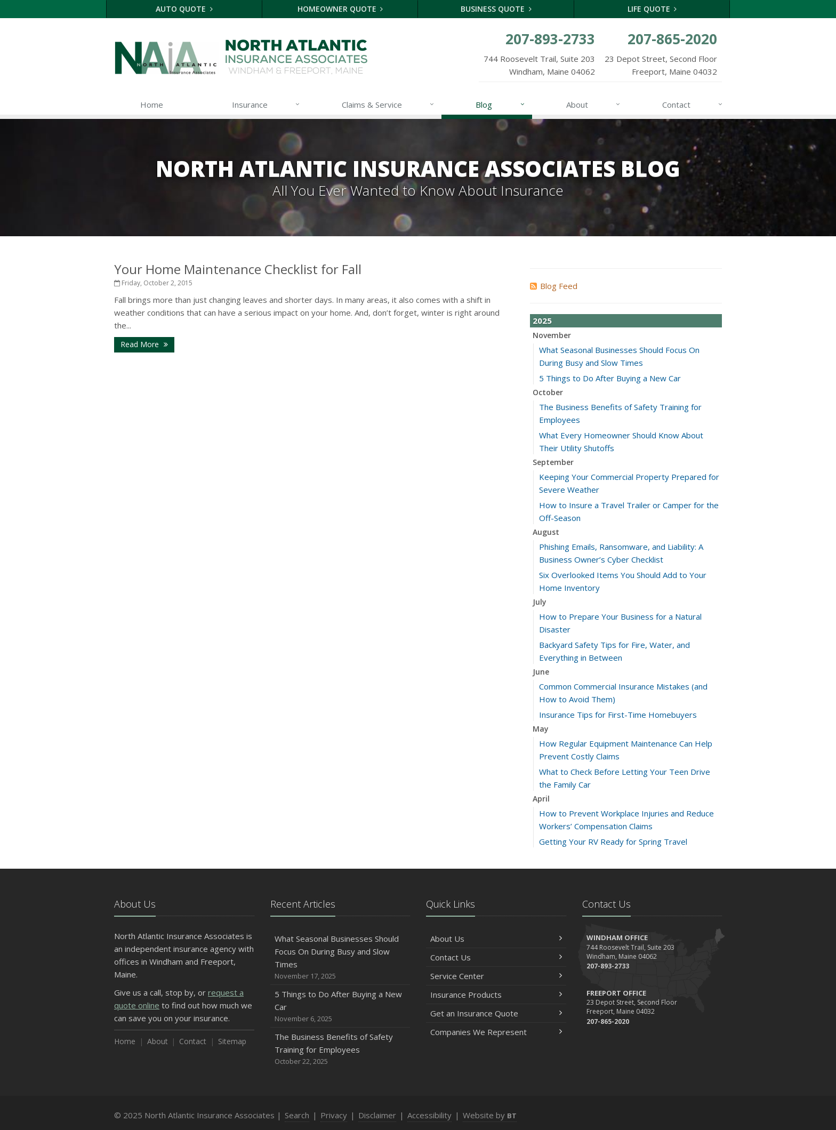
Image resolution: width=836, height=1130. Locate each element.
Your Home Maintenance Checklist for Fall (237, 269)
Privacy (333, 1115)
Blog (500, 104)
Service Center (496, 976)
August (546, 532)
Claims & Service (388, 104)
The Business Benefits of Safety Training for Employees (340, 1049)
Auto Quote (184, 9)
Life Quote (652, 9)
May (541, 729)
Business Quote (496, 9)
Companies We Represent (496, 1032)
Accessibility (429, 1115)
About (593, 104)
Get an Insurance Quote (496, 1013)
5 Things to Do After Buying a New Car (610, 378)
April (541, 799)
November (552, 335)
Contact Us (496, 957)
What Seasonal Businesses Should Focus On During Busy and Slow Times (340, 957)
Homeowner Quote (340, 9)
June (541, 672)
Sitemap (232, 1041)
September (553, 462)
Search (297, 1115)
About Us (496, 938)
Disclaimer (377, 1115)
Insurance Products (496, 994)
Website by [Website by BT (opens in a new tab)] (490, 1115)
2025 (542, 320)
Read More (144, 344)
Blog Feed (553, 286)
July (539, 602)
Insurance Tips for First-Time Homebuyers (618, 714)
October (548, 392)
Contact (693, 104)
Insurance (266, 104)
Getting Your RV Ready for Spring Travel (613, 841)
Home (151, 104)
